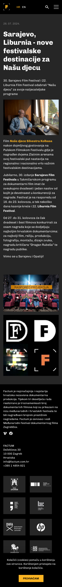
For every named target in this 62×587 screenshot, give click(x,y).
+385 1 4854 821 (14, 465)
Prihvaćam (31, 578)
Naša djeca (18, 141)
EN (24, 7)
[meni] (56, 6)
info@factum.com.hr (16, 461)
